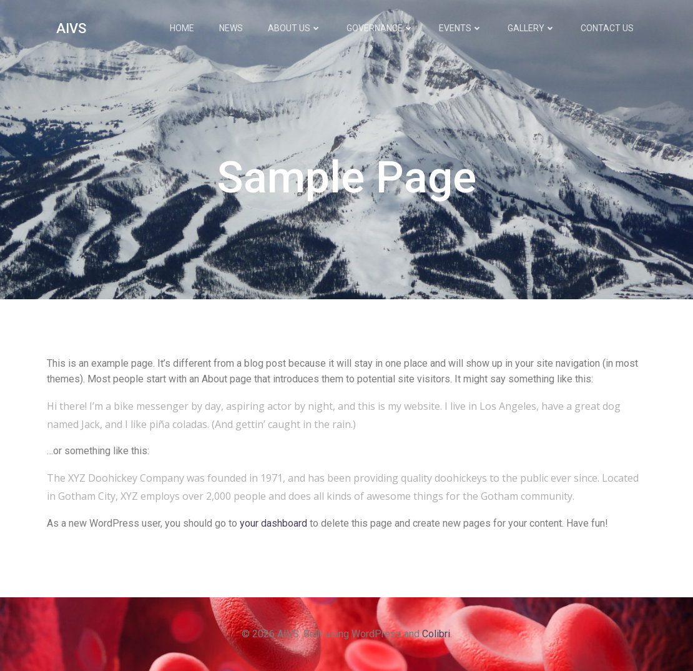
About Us (295, 28)
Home (182, 28)
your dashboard (273, 523)
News (231, 28)
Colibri (436, 634)
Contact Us (607, 28)
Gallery (532, 28)
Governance (380, 28)
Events (461, 28)
